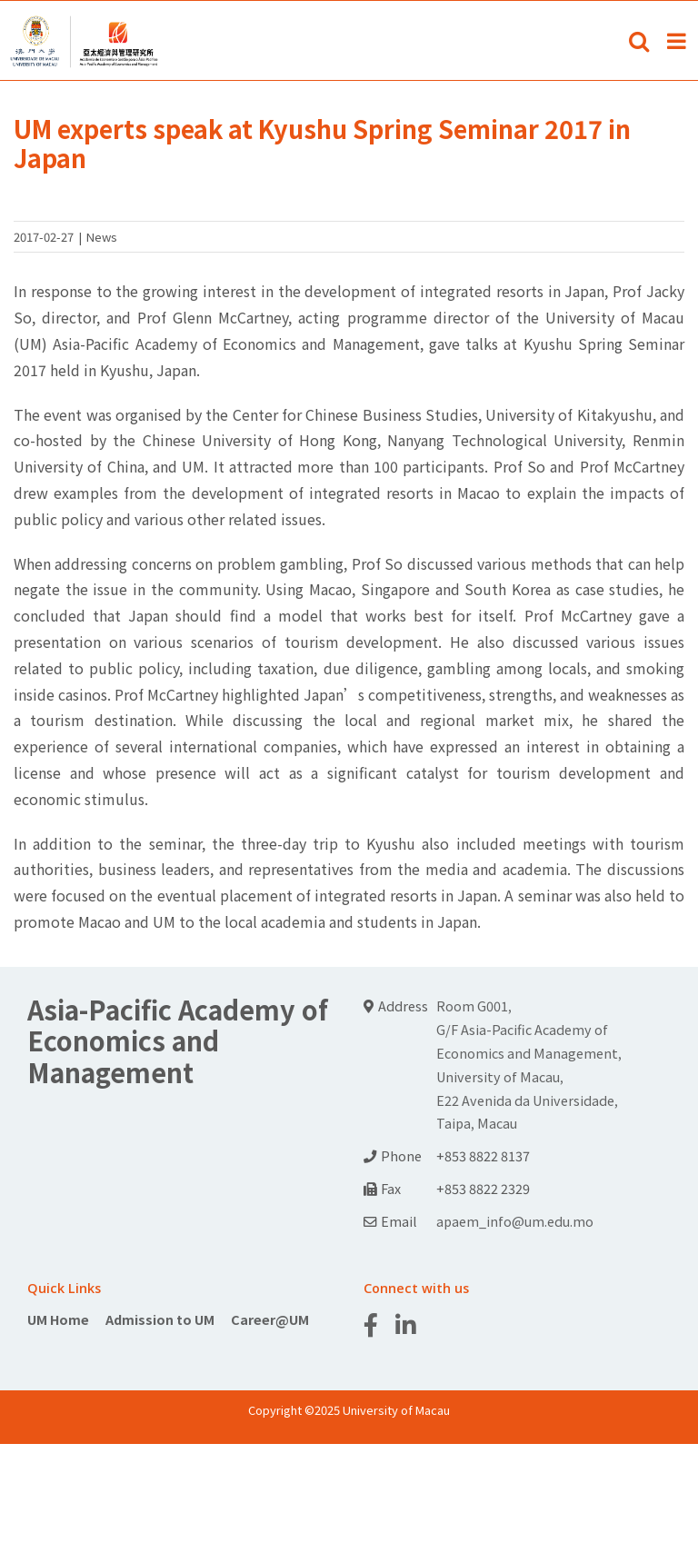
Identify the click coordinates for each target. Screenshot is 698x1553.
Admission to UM (159, 1319)
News (101, 236)
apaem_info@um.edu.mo (514, 1220)
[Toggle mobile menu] (678, 41)
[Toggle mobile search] (639, 41)
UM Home (58, 1319)
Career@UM (270, 1319)
